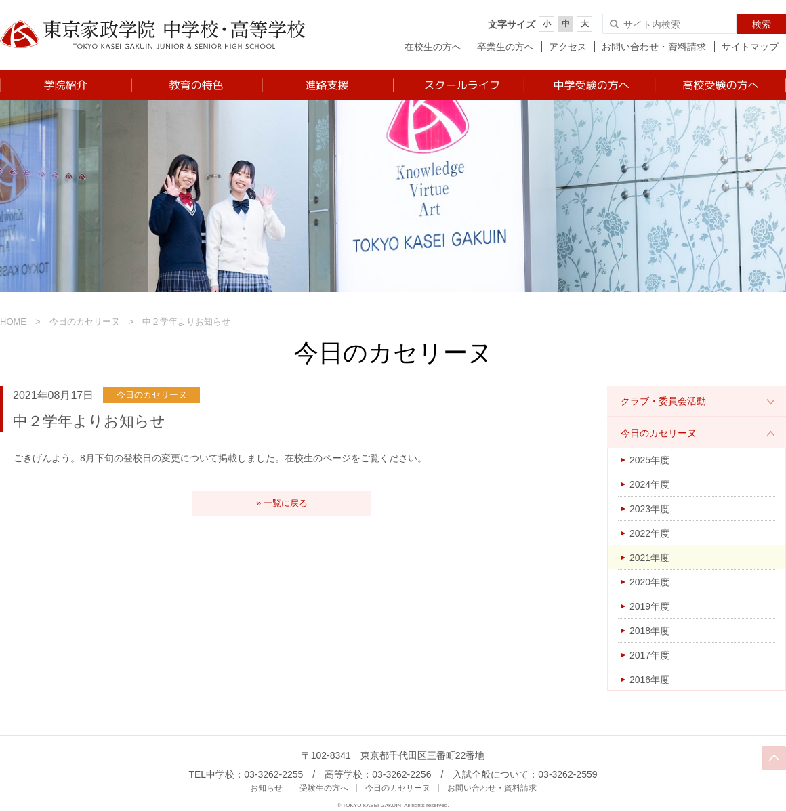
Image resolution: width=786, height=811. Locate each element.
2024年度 (649, 484)
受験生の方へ (323, 788)
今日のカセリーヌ (84, 321)
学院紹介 (65, 85)
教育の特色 (196, 85)
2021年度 (649, 557)
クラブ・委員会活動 (663, 401)
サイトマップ (750, 46)
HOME (13, 321)
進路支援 (327, 85)
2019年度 (649, 606)
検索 (761, 24)
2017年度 (649, 655)
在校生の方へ (433, 46)
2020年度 (649, 582)
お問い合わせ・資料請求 (654, 46)
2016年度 (649, 679)
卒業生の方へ (505, 46)
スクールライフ (457, 85)
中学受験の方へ (588, 85)
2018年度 (649, 630)
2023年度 (649, 508)
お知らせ (266, 788)
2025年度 (649, 460)
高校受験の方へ (720, 85)
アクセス (568, 46)
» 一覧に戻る (282, 503)
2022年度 (649, 533)
